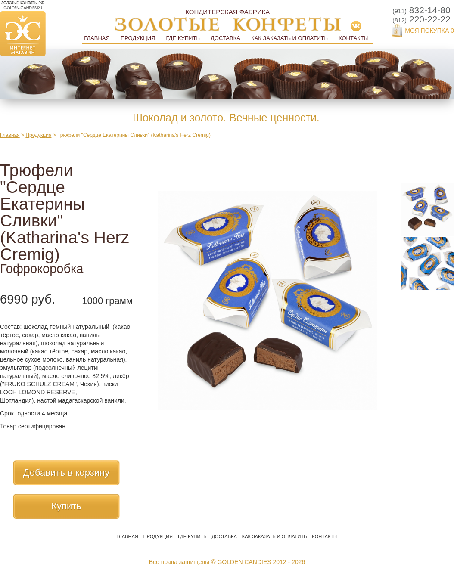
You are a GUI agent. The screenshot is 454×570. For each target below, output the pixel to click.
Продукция (138, 38)
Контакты (354, 38)
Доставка (225, 38)
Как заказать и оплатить (289, 38)
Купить (66, 506)
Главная (97, 38)
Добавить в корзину (66, 472)
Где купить (183, 38)
